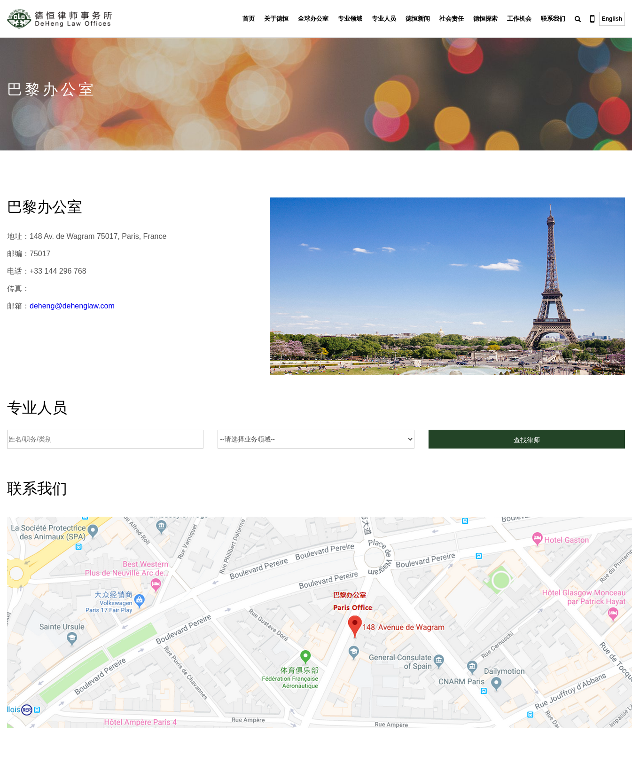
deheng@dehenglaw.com (72, 306)
